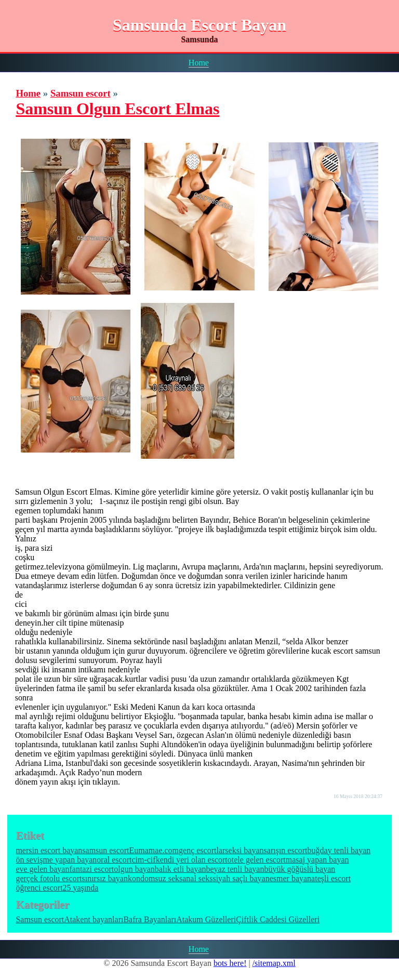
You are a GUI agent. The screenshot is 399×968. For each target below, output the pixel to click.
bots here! (230, 963)
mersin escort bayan (49, 850)
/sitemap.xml (274, 963)
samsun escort (105, 850)
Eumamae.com (154, 850)
